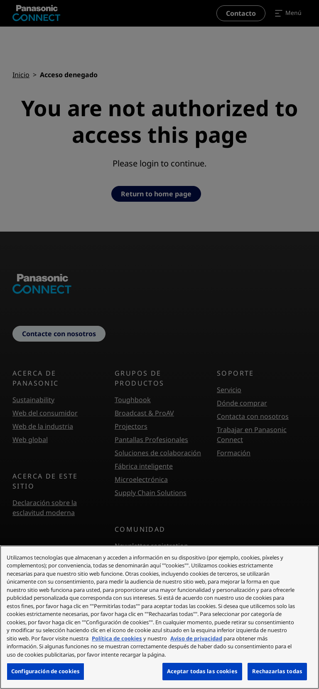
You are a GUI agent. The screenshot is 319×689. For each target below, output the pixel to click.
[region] (159, 617)
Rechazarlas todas (277, 671)
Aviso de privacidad (196, 638)
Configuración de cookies (45, 671)
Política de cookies (117, 638)
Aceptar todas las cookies (202, 671)
